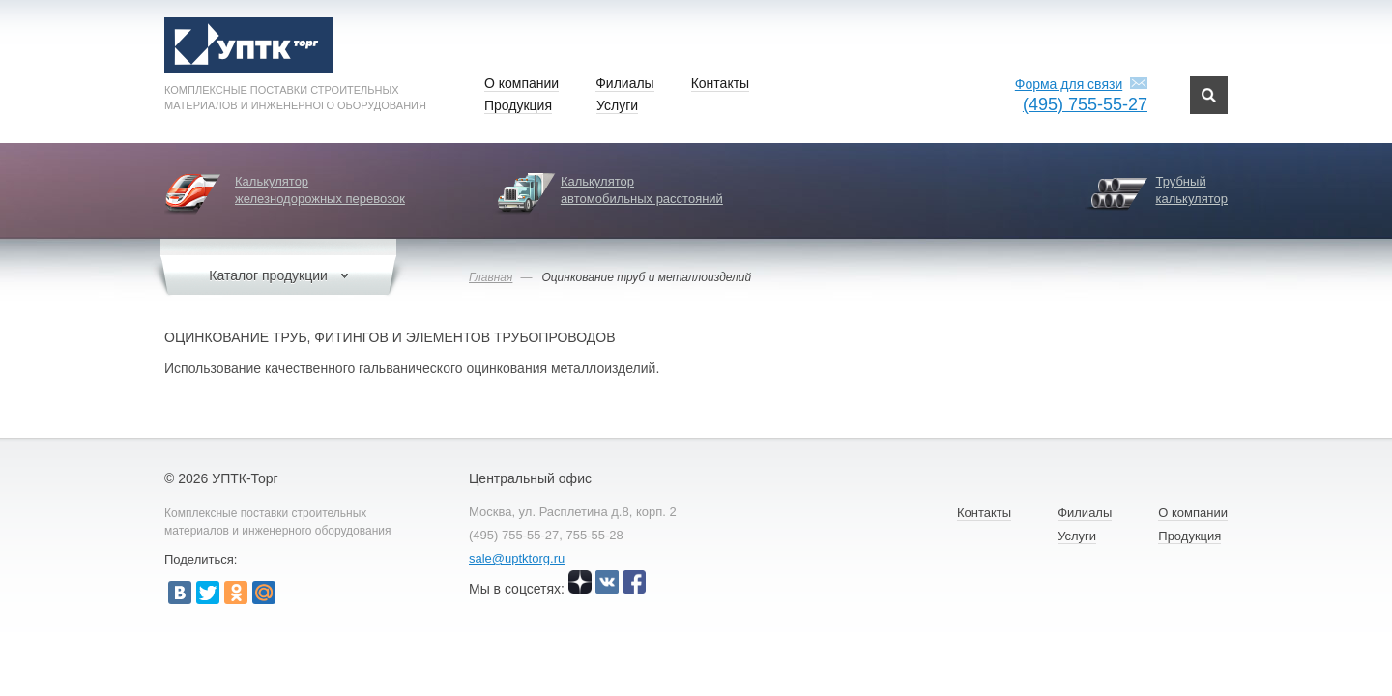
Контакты (720, 83)
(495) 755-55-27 (1085, 104)
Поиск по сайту (1209, 95)
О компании (521, 83)
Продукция (518, 105)
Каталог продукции (278, 275)
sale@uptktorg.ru (517, 558)
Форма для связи (1068, 84)
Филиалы (624, 83)
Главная (490, 277)
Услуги (617, 105)
